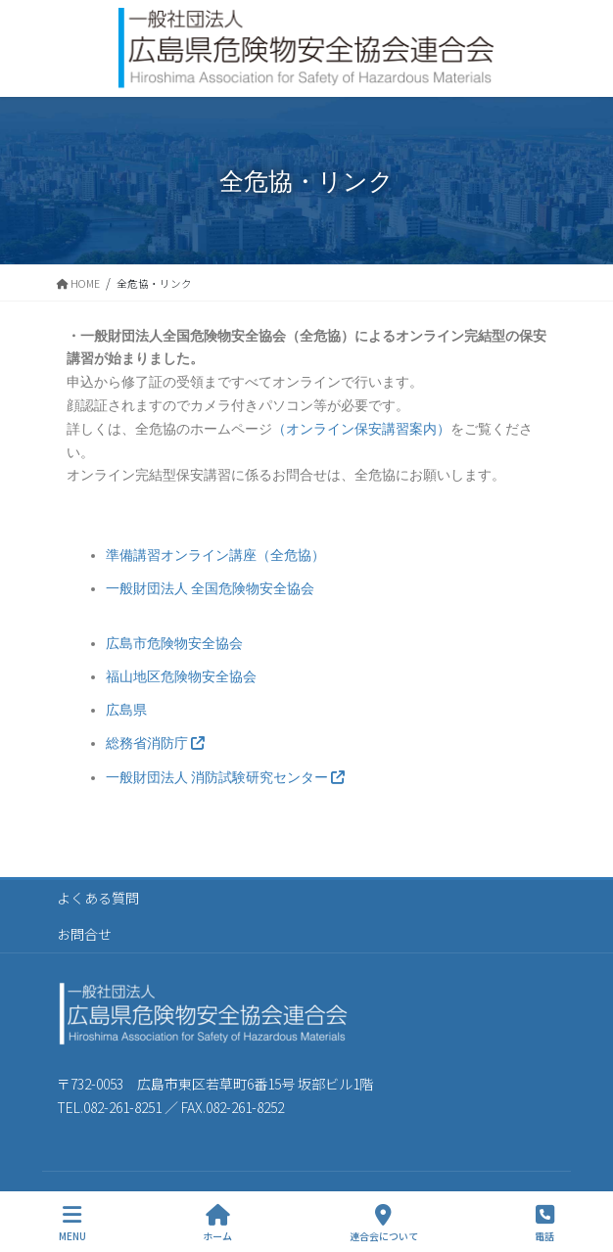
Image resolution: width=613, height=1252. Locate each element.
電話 (544, 1223)
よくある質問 (98, 897)
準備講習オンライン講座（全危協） (215, 555)
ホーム (217, 1223)
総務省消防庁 (155, 743)
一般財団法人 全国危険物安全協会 (210, 588)
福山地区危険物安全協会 (181, 676)
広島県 (126, 710)
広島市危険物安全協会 (174, 643)
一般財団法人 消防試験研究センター (225, 777)
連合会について (384, 1223)
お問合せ (84, 934)
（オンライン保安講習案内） (361, 429)
